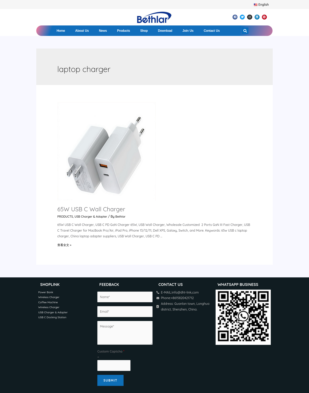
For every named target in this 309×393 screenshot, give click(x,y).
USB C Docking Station (53, 318)
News (103, 30)
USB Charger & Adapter (92, 216)
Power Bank (46, 292)
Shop (144, 30)
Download (165, 30)
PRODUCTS (65, 216)
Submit (110, 380)
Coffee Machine (48, 302)
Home (61, 30)
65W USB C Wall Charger (91, 209)
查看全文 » (64, 245)
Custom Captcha (110, 351)
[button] (245, 30)
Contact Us (212, 30)
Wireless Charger (49, 297)
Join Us (188, 30)
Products (123, 30)
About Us (82, 30)
